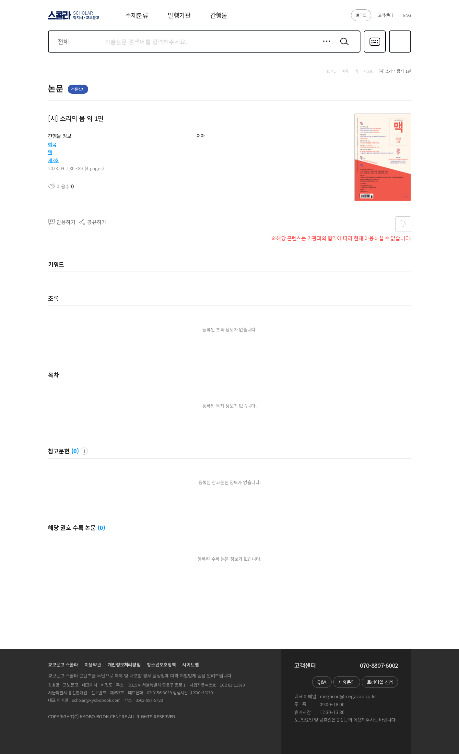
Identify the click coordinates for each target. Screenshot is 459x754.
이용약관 (93, 664)
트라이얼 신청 (380, 682)
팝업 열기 (84, 451)
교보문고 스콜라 (63, 664)
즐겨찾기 (399, 52)
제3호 (53, 160)
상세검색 (325, 46)
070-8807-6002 (379, 665)
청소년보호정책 (161, 664)
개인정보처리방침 (124, 664)
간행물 (218, 15)
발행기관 (179, 15)
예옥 (52, 144)
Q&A (321, 682)
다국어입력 (374, 52)
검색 (343, 46)
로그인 (361, 15)
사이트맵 (190, 664)
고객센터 (385, 15)
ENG (407, 15)
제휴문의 (346, 682)
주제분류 (136, 15)
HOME (330, 71)
